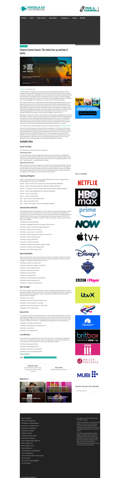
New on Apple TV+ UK (28, 445)
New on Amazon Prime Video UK (31, 440)
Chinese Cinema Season (30, 357)
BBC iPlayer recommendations (30, 423)
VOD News (24, 46)
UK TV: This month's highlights (30, 460)
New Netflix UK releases (28, 438)
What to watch (41, 18)
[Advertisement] (60, 32)
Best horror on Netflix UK (29, 428)
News (31, 18)
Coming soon (64, 18)
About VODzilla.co (27, 418)
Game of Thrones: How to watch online (32, 455)
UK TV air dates (26, 458)
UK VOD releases (26, 463)
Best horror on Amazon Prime (30, 425)
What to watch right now (28, 420)
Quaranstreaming (52, 357)
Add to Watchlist (24, 354)
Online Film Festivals (41, 357)
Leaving (74, 18)
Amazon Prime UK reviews (29, 435)
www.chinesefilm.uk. (65, 126)
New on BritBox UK (27, 448)
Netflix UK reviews (27, 433)
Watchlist (82, 18)
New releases (53, 18)
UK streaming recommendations (31, 450)
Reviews (24, 18)
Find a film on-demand (28, 430)
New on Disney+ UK (27, 443)
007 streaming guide (27, 453)
